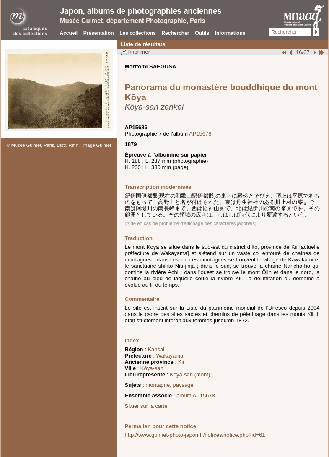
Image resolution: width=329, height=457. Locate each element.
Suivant (314, 52)
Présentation (98, 33)
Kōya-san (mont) (190, 374)
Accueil (69, 33)
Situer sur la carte (146, 406)
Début (285, 52)
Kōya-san (151, 368)
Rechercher (175, 33)
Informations (230, 33)
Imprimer (139, 52)
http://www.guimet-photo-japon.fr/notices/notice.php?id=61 (195, 435)
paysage (183, 385)
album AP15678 (195, 395)
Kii (181, 362)
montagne (157, 385)
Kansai (156, 349)
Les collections (137, 33)
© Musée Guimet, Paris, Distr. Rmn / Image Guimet (59, 145)
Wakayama (170, 356)
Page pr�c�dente (292, 52)
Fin (321, 52)
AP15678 (200, 134)
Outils (202, 33)
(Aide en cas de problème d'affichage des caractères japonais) (190, 223)
